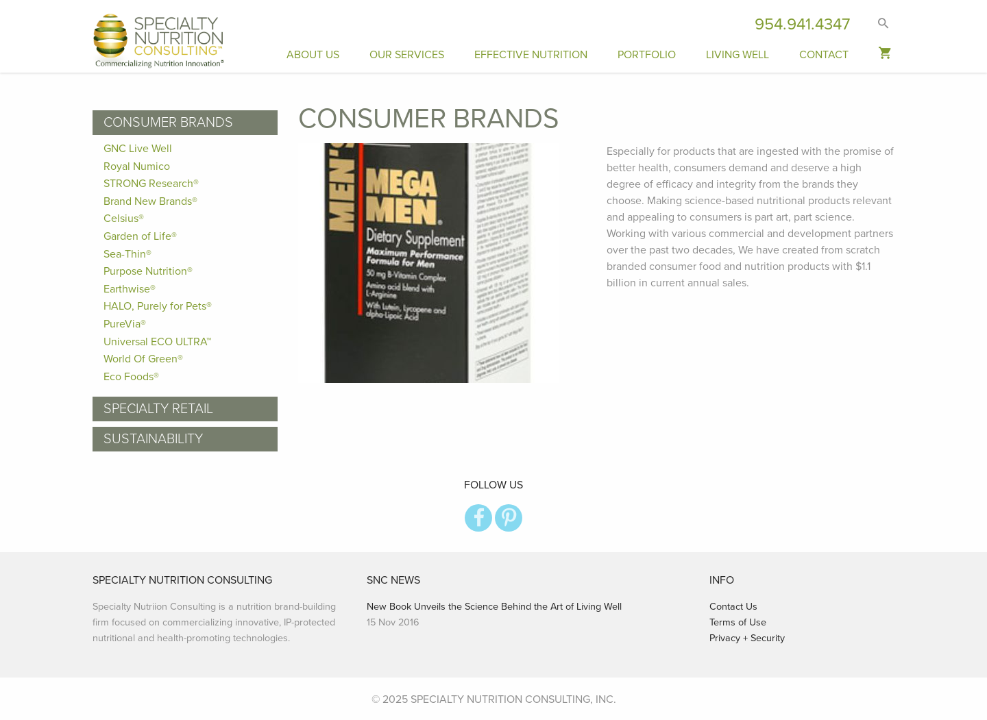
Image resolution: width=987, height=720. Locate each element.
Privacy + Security (747, 638)
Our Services (406, 55)
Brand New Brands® (150, 201)
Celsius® (123, 218)
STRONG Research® (151, 183)
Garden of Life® (140, 236)
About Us (313, 55)
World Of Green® (143, 359)
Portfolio (647, 55)
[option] (442, 263)
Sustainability (153, 439)
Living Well (737, 55)
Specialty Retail (158, 409)
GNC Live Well (137, 149)
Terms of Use (737, 622)
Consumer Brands (168, 122)
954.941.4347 (802, 24)
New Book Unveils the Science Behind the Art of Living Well (494, 606)
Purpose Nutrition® (148, 271)
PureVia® (124, 324)
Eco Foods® (131, 377)
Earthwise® (129, 289)
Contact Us (733, 606)
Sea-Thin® (127, 254)
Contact (824, 55)
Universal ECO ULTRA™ (157, 342)
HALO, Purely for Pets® (157, 306)
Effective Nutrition (530, 55)
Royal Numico (136, 166)
